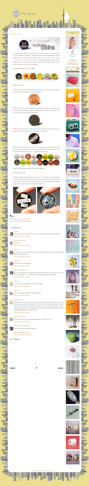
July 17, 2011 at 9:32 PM (22, 245)
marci (15, 261)
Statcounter (72, 72)
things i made (27, 221)
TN (15, 281)
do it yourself (18, 221)
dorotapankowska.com (72, 62)
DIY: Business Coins (15, 34)
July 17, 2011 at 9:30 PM (22, 236)
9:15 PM (27, 219)
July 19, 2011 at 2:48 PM (22, 295)
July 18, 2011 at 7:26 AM (22, 277)
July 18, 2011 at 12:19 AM (22, 257)
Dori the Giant (18, 240)
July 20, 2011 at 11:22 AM (22, 321)
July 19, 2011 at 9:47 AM (22, 286)
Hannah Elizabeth (19, 270)
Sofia (15, 290)
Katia (15, 250)
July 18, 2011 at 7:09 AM (22, 266)
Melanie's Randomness (20, 326)
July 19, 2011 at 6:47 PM (22, 312)
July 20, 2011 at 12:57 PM (22, 335)
